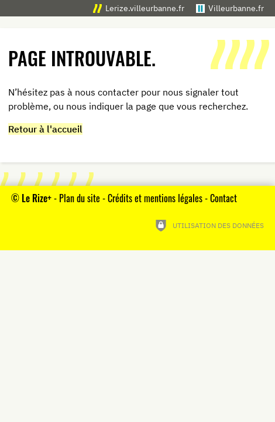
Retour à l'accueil (45, 129)
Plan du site (79, 198)
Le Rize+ (36, 198)
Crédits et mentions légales (155, 198)
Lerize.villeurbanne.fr (144, 7)
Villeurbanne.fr (236, 7)
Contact (223, 198)
